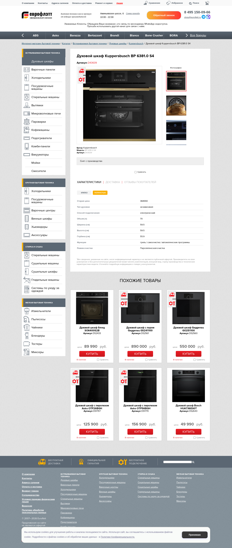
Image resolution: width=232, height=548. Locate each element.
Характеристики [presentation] (89, 182)
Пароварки (38, 121)
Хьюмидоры (39, 227)
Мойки (35, 163)
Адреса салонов (59, 3)
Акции (119, 3)
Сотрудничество (30, 495)
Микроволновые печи (46, 113)
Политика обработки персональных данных (34, 511)
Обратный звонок (163, 15)
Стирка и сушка (34, 247)
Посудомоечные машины (42, 87)
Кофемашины (40, 130)
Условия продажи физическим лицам (38, 500)
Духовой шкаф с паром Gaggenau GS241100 (140, 329)
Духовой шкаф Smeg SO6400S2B (92, 329)
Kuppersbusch (136, 43)
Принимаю (195, 535)
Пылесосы (38, 319)
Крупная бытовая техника (39, 183)
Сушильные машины (45, 263)
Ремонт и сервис (104, 3)
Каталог (66, 43)
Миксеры (37, 352)
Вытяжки (37, 105)
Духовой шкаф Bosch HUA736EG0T (188, 407)
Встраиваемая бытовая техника (90, 43)
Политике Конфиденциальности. (118, 537)
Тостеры (36, 344)
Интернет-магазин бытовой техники (41, 43)
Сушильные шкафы (44, 271)
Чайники (37, 327)
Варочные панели (43, 69)
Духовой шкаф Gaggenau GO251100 (188, 329)
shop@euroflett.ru (192, 17)
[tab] (90, 182)
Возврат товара (30, 491)
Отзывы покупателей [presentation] (140, 182)
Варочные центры (43, 210)
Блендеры (38, 335)
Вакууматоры (40, 154)
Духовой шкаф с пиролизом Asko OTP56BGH (140, 407)
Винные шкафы (41, 218)
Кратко (84, 193)
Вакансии (27, 506)
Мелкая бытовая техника (39, 303)
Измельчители (41, 311)
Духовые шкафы (117, 43)
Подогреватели (41, 138)
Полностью (100, 193)
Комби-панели (40, 146)
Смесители (38, 171)
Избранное (177, 3)
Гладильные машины (45, 280)
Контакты (43, 3)
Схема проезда (133, 13)
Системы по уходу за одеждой (45, 289)
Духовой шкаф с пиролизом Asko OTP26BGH (92, 407)
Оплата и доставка (82, 3)
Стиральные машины (45, 97)
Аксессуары (39, 235)
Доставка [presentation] (113, 182)
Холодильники (41, 78)
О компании (28, 3)
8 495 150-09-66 (197, 12)
